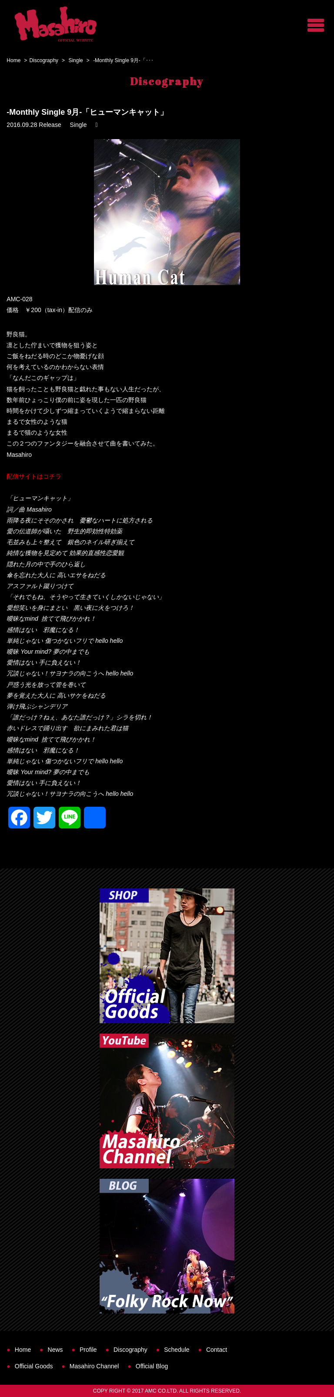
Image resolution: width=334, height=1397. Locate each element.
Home (13, 60)
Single (75, 60)
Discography (43, 60)
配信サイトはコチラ (34, 476)
